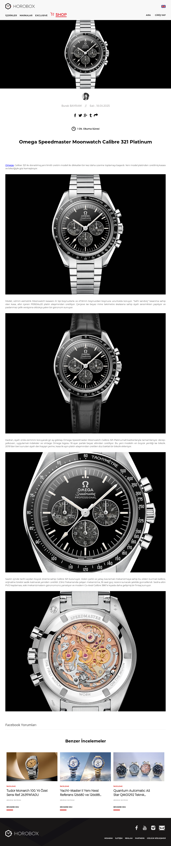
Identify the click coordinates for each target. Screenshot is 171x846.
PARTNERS (139, 838)
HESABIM (108, 838)
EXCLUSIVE (41, 15)
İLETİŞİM (119, 838)
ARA (146, 15)
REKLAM (129, 838)
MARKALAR (26, 15)
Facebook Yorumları (20, 725)
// (85, 105)
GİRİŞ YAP (160, 15)
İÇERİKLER (11, 15)
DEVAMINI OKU (13, 807)
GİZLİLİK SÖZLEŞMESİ (156, 838)
